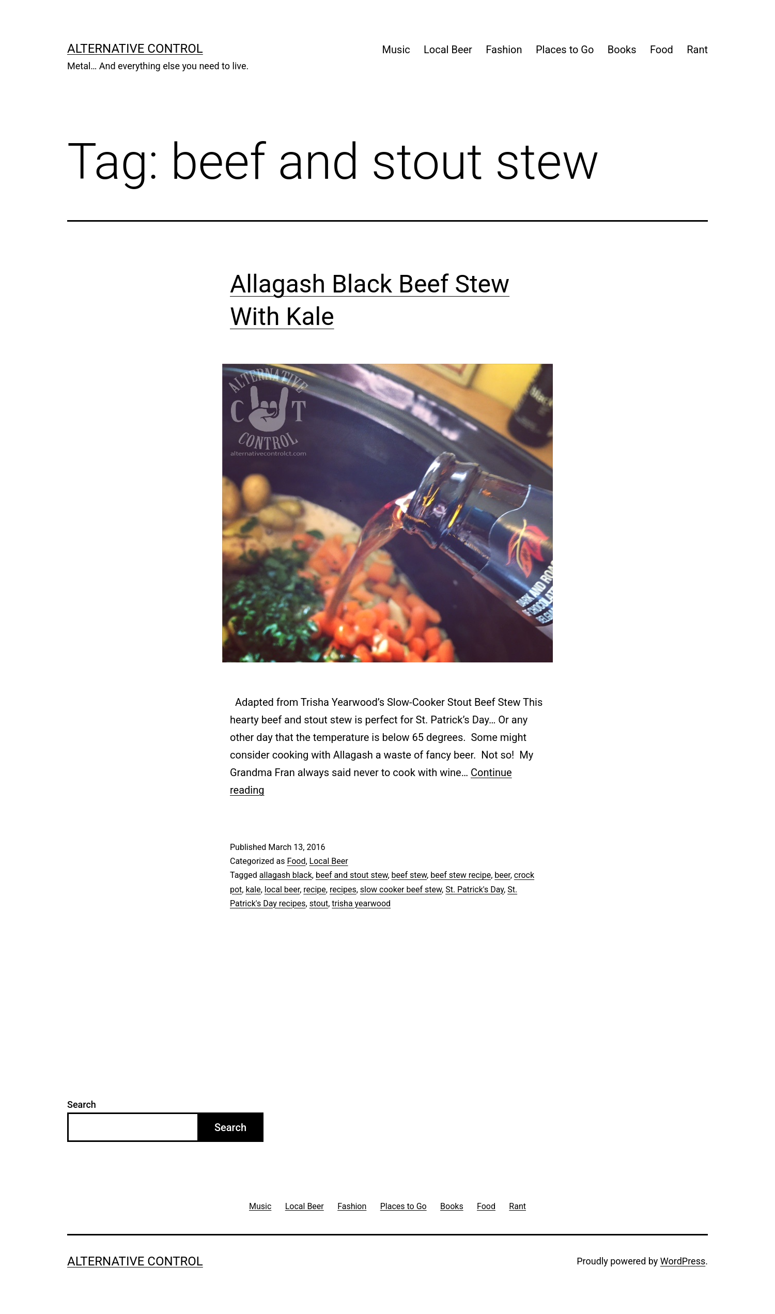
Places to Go (565, 49)
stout (319, 903)
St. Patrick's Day (474, 889)
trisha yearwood (361, 903)
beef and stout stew (352, 875)
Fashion (504, 49)
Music (396, 49)
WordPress (682, 1261)
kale (252, 889)
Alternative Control (135, 48)
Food (661, 49)
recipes (343, 889)
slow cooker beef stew (401, 889)
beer (502, 875)
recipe (314, 889)
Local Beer (448, 49)
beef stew (409, 875)
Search (81, 1104)
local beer (282, 889)
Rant (697, 49)
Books (622, 49)
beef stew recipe (460, 875)
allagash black (285, 875)
